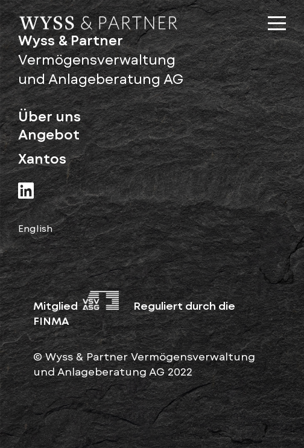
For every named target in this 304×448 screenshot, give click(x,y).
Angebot (49, 134)
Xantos (42, 158)
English (35, 228)
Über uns (49, 116)
